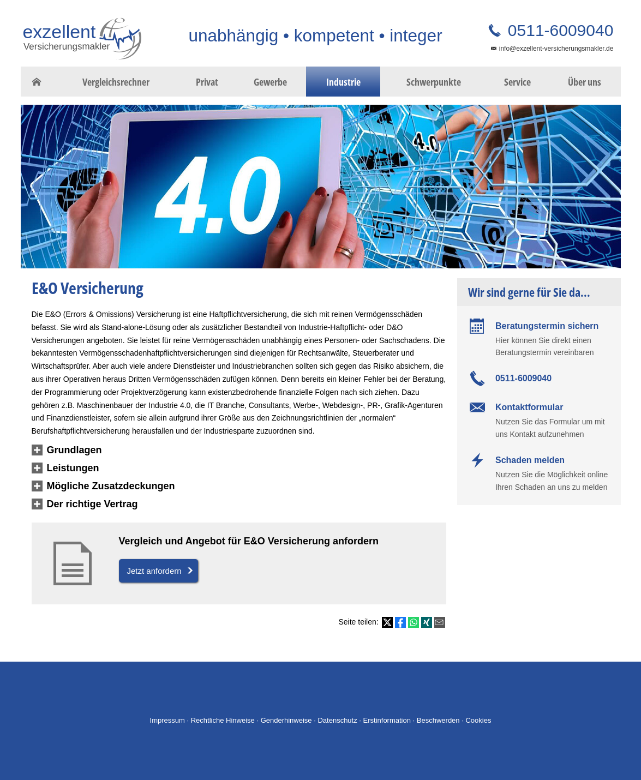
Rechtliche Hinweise (223, 720)
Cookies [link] (478, 720)
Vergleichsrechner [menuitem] (115, 81)
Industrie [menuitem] (343, 81)
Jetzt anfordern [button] (154, 570)
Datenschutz (337, 720)
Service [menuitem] (517, 81)
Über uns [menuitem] (584, 81)
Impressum (167, 720)
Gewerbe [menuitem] (270, 81)
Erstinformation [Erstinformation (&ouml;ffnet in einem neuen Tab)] (387, 720)
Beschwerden (438, 720)
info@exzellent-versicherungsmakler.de (556, 48)
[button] (74, 450)
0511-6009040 (559, 30)
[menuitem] (37, 82)
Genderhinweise (286, 720)
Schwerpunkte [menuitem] (433, 81)
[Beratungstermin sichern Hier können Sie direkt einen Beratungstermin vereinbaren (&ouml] (539, 338)
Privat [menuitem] (207, 81)
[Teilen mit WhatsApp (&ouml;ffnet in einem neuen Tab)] (413, 622)
